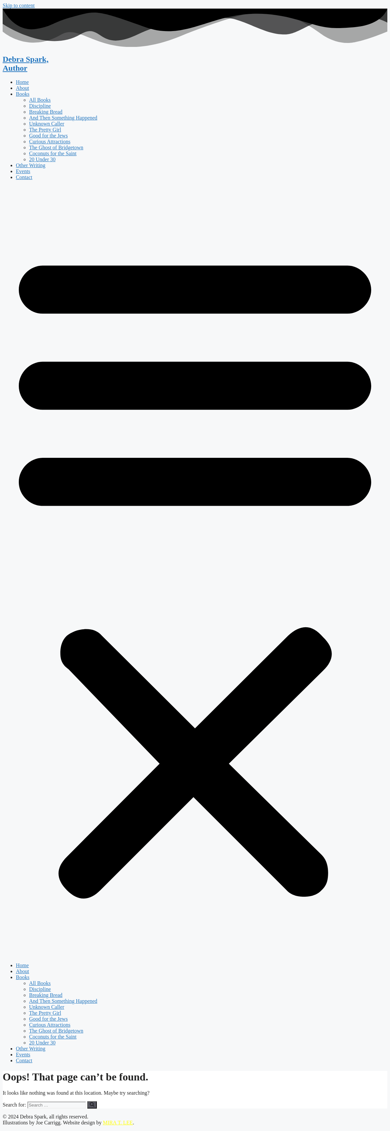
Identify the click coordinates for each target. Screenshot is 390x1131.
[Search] (92, 1105)
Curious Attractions (49, 141)
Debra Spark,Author (26, 63)
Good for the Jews (48, 135)
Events (23, 171)
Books (22, 94)
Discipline (40, 106)
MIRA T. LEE (118, 1122)
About (22, 88)
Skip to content (19, 5)
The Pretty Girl (45, 129)
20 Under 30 (42, 159)
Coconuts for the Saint (53, 153)
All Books (40, 100)
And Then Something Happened (63, 118)
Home (22, 82)
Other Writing (30, 165)
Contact (24, 177)
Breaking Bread (45, 112)
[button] (195, 571)
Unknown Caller (46, 124)
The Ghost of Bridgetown (56, 147)
